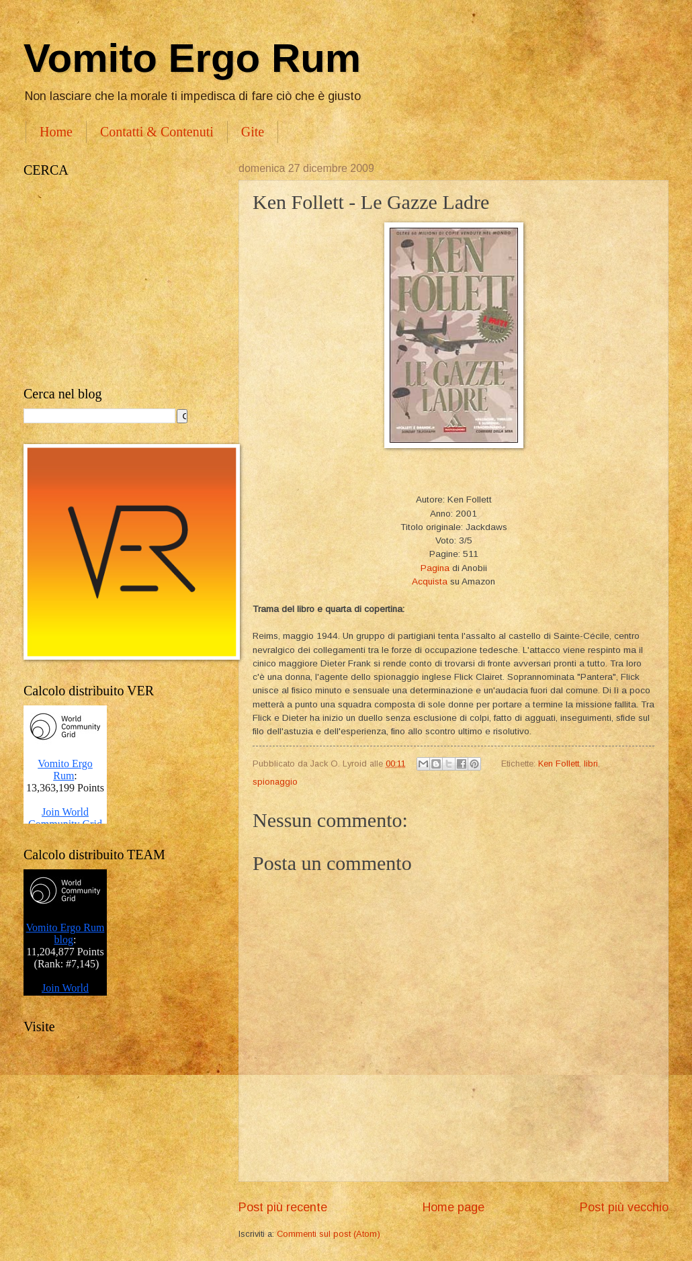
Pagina (435, 568)
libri (591, 763)
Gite (252, 131)
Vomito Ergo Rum (192, 58)
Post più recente (283, 1207)
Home (56, 131)
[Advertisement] (118, 282)
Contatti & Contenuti (157, 131)
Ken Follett (558, 763)
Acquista (429, 581)
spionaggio (275, 782)
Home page (453, 1207)
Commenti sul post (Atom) (328, 1234)
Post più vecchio (624, 1207)
